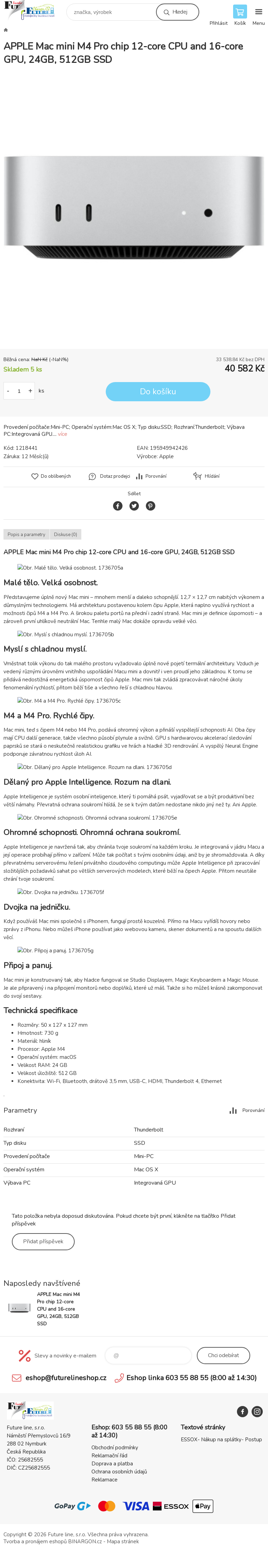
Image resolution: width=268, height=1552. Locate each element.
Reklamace (104, 1479)
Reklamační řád (109, 1455)
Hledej (179, 12)
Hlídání (212, 476)
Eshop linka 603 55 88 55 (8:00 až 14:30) (191, 1378)
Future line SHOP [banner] (34, 10)
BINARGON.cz (85, 1541)
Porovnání (156, 476)
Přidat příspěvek (43, 1241)
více (62, 434)
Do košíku (158, 391)
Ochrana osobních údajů (119, 1471)
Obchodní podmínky (114, 1447)
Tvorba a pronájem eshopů (35, 1541)
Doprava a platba (112, 1463)
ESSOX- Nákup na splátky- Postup (221, 1439)
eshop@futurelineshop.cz (65, 1378)
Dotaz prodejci (115, 476)
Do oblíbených (56, 476)
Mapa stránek (123, 1541)
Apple (166, 456)
